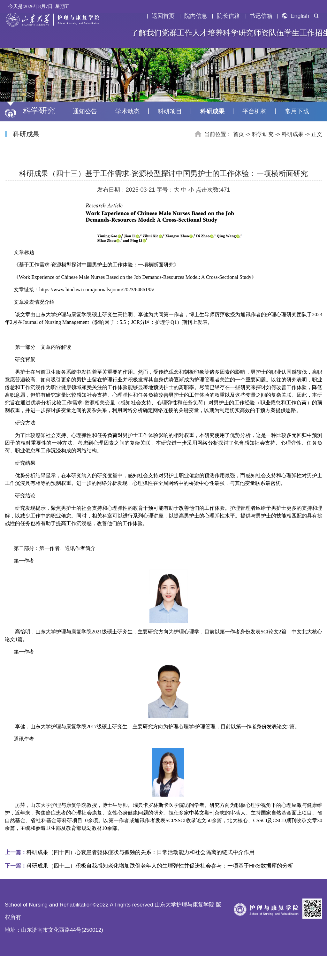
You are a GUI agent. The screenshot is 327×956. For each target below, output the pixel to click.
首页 (238, 134)
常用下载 (297, 111)
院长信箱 (228, 16)
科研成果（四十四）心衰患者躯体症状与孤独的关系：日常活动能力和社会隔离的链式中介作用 (130, 852)
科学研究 (238, 33)
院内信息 (195, 16)
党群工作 (177, 33)
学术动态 (127, 111)
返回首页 (163, 16)
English (295, 16)
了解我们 (146, 33)
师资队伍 (269, 33)
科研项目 (170, 111)
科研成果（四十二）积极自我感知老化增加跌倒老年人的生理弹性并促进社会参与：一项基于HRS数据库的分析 (149, 866)
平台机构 (254, 111)
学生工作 (299, 33)
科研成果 (212, 111)
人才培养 (207, 33)
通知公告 (85, 111)
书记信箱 (260, 16)
